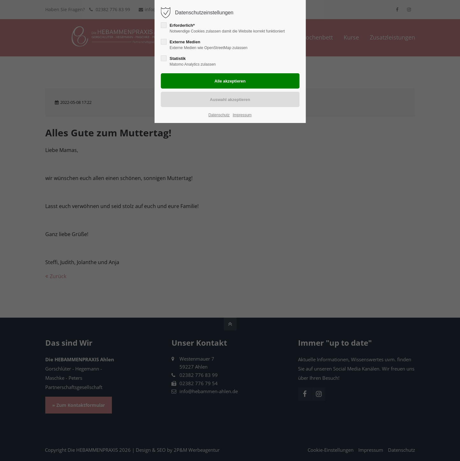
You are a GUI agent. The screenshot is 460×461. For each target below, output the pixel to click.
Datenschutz (219, 115)
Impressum (242, 115)
